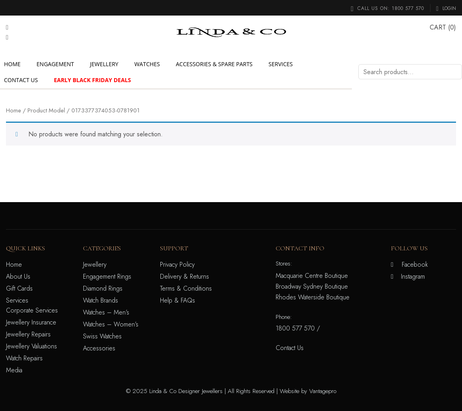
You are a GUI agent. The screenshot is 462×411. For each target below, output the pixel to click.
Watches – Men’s (106, 312)
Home (12, 64)
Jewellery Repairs (28, 334)
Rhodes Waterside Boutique (312, 297)
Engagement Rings (107, 276)
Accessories (99, 348)
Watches (147, 64)
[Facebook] (7, 27)
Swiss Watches (102, 336)
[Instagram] (7, 37)
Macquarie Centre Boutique (312, 275)
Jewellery (104, 64)
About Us (18, 276)
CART (438, 27)
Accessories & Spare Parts (214, 64)
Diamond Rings (102, 288)
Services (281, 64)
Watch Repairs (24, 358)
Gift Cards (19, 288)
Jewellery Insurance (31, 322)
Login (447, 8)
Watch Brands (100, 300)
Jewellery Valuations (31, 346)
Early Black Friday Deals (92, 80)
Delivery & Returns (184, 276)
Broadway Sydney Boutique (312, 286)
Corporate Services (32, 310)
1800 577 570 (408, 8)
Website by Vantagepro (308, 391)
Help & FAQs (177, 300)
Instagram (413, 276)
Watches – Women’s (110, 324)
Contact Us (21, 80)
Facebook (415, 264)
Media (14, 370)
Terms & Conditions (186, 288)
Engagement (55, 64)
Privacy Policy (177, 264)
